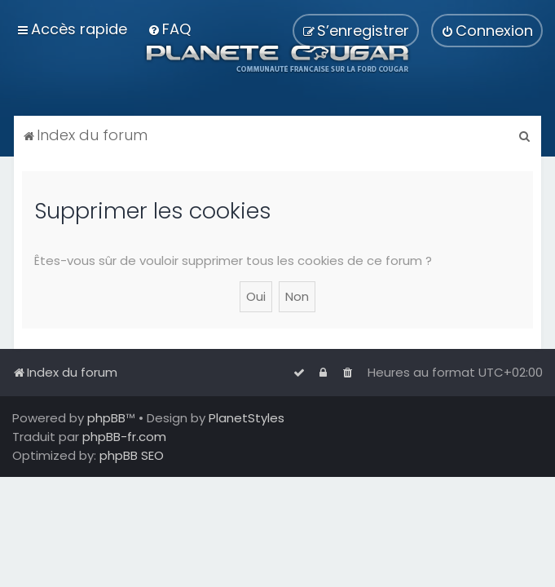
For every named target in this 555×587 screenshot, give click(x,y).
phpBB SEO (131, 455)
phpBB (106, 417)
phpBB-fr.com (124, 436)
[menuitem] (169, 29)
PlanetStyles (246, 417)
